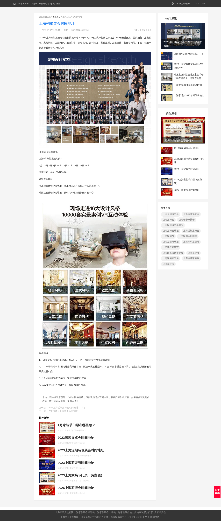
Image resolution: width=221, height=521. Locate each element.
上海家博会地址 (171, 230)
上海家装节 (168, 236)
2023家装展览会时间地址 (187, 148)
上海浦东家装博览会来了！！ (189, 53)
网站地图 (154, 517)
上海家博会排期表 (188, 236)
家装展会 (56, 17)
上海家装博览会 (191, 214)
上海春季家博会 (187, 219)
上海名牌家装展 (191, 258)
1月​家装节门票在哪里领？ (179, 140)
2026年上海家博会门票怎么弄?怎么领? (183, 44)
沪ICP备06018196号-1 (138, 517)
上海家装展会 (21, 3)
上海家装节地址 (171, 241)
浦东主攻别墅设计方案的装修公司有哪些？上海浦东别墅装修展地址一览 (189, 76)
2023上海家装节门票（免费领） (188, 181)
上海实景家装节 (171, 247)
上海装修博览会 (171, 214)
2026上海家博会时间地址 (187, 190)
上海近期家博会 (191, 230)
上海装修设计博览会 (173, 252)
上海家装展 (193, 252)
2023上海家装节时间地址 (187, 169)
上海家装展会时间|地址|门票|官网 (45, 3)
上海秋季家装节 (191, 241)
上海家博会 (168, 219)
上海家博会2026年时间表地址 (189, 95)
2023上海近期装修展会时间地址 (189, 160)
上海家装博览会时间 (173, 225)
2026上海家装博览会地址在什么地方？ (189, 66)
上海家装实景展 (171, 258)
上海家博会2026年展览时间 (188, 85)
